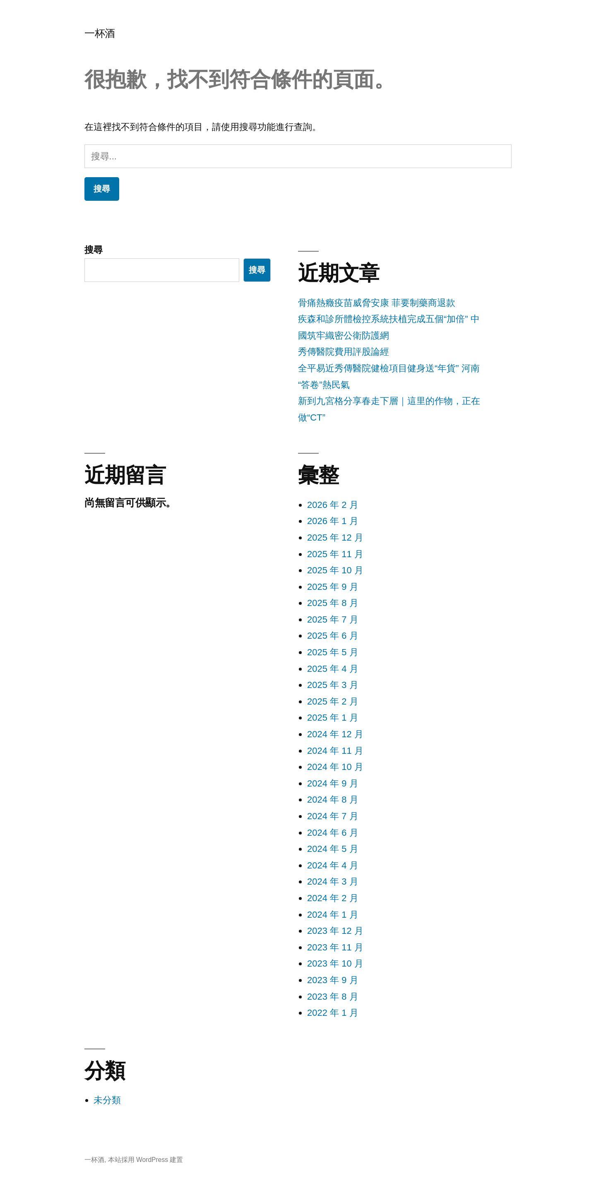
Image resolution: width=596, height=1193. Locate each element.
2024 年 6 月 (332, 832)
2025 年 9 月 (332, 587)
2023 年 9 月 (332, 980)
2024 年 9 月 (332, 783)
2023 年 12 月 (335, 931)
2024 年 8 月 (332, 799)
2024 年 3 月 (332, 881)
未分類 (107, 1100)
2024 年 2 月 (332, 898)
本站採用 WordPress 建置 (145, 1159)
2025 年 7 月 (332, 619)
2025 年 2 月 (332, 701)
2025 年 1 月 (332, 717)
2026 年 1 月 (332, 521)
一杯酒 (99, 33)
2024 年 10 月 (335, 767)
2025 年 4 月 (332, 669)
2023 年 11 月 (335, 947)
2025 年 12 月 (335, 537)
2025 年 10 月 (335, 570)
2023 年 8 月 (332, 996)
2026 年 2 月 (332, 505)
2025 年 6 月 (332, 635)
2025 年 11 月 (335, 554)
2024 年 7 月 (332, 816)
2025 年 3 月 (332, 685)
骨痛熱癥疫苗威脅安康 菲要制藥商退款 (376, 303)
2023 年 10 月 (335, 963)
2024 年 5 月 (332, 849)
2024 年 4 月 (332, 865)
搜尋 (93, 250)
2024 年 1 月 (332, 914)
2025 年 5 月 (332, 652)
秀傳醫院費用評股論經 (343, 351)
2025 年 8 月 (332, 603)
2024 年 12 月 (335, 734)
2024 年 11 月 (335, 751)
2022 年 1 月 (332, 1013)
